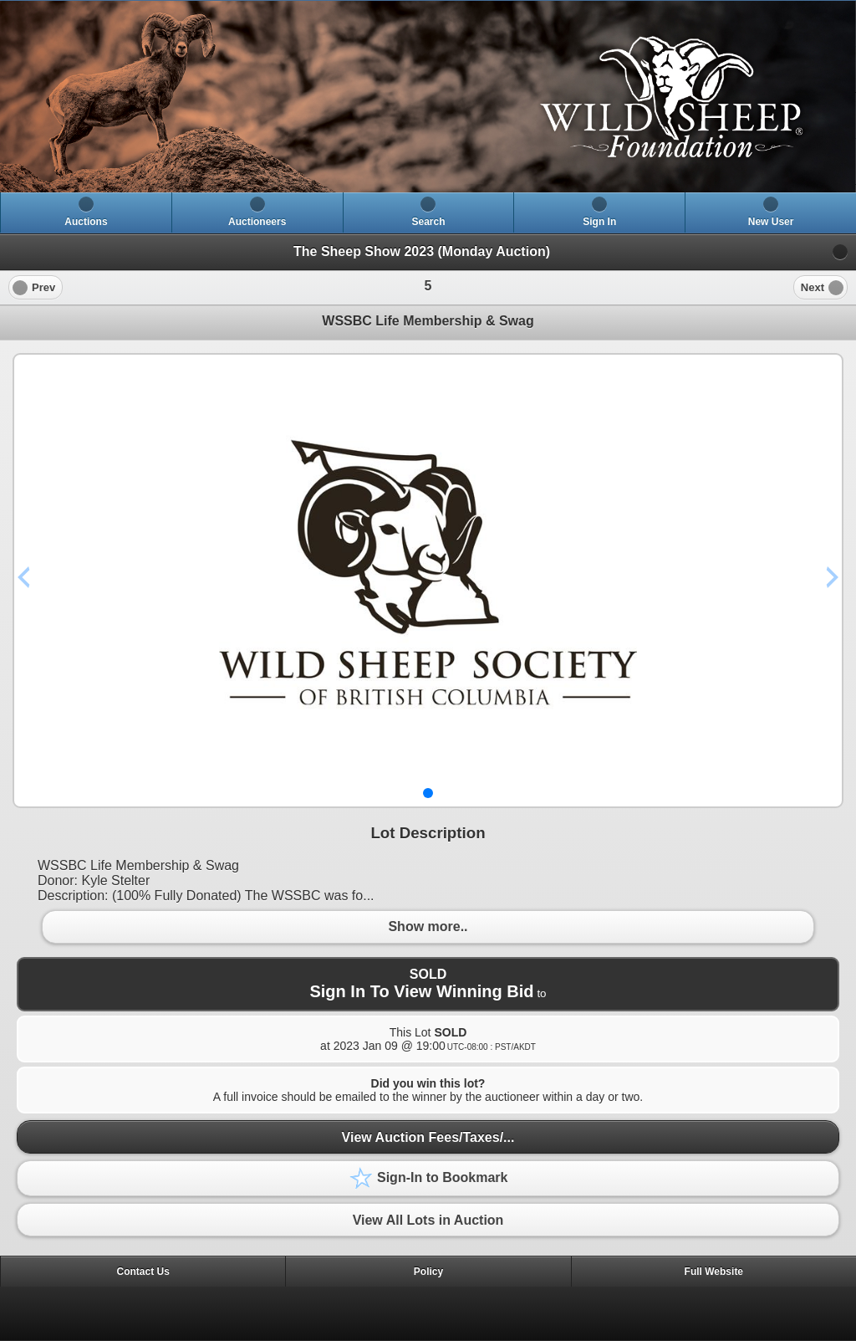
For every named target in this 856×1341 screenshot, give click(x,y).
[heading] (428, 96)
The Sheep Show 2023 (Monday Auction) (421, 251)
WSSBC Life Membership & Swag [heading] (427, 321)
